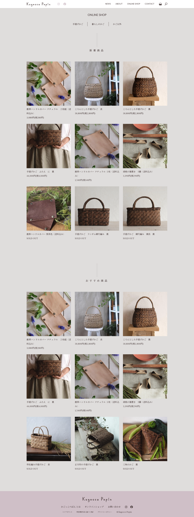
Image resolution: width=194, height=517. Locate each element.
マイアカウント (67, 512)
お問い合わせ (114, 506)
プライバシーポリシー (105, 512)
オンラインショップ (94, 506)
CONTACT (149, 4)
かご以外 (117, 24)
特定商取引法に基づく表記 (85, 512)
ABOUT (119, 4)
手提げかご (78, 24)
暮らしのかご (98, 24)
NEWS (108, 4)
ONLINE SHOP (133, 4)
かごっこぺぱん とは (70, 506)
